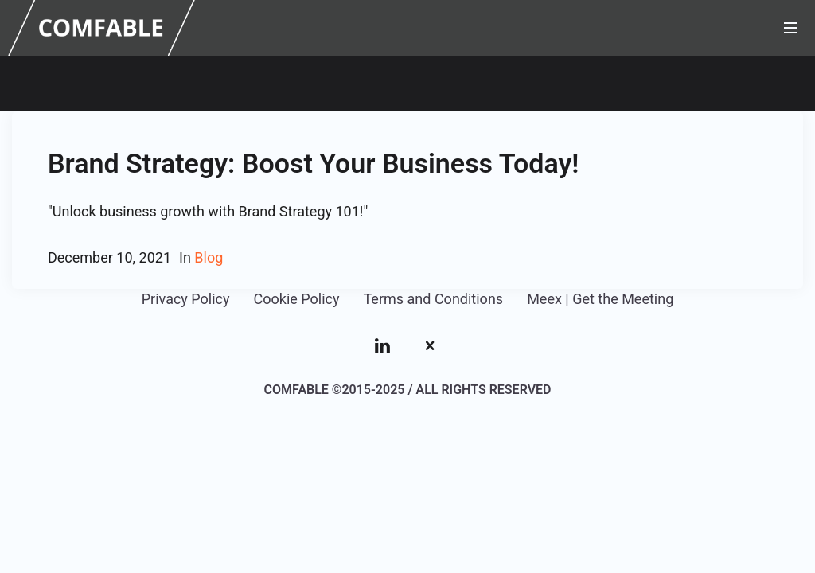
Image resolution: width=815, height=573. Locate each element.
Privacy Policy (186, 298)
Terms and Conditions (434, 298)
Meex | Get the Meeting (600, 298)
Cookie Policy (297, 298)
